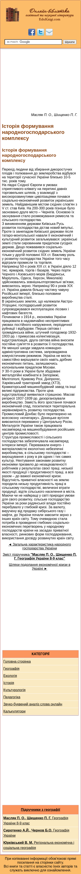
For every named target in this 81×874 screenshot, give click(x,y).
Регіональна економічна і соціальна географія (38, 845)
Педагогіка (11, 697)
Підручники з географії (40, 809)
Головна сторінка (17, 661)
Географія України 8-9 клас (35, 820)
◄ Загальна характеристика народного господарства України (39, 546)
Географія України (36, 832)
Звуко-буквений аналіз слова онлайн (32, 704)
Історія (8, 683)
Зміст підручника (39, 556)
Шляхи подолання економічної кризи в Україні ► (39, 566)
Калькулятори (14, 711)
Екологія (10, 676)
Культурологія (14, 690)
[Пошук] (33, 42)
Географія (11, 668)
